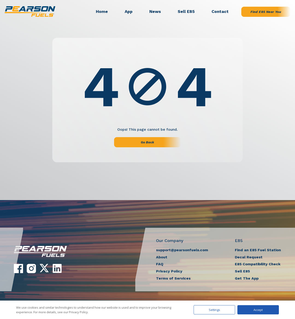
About (161, 257)
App (129, 11)
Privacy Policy (169, 271)
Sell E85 (186, 11)
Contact (220, 11)
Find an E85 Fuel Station (258, 250)
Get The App (247, 278)
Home (102, 11)
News (155, 11)
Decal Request (249, 257)
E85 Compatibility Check (257, 264)
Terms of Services (173, 278)
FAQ (159, 264)
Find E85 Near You (266, 12)
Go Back (147, 142)
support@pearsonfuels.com (182, 250)
